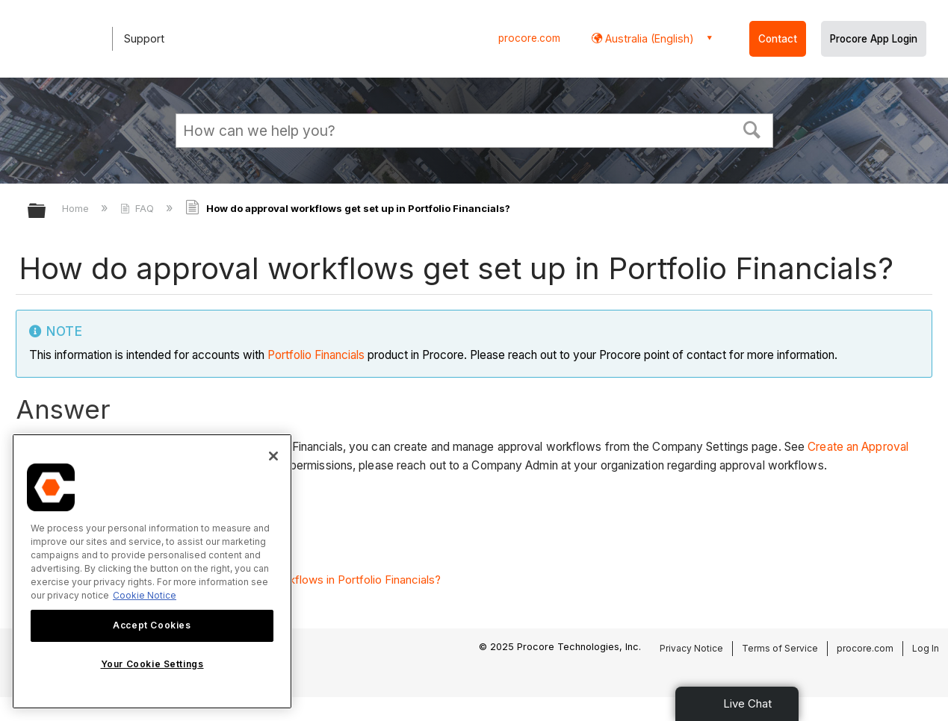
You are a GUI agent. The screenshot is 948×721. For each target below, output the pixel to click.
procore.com (529, 38)
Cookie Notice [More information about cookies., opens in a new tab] (144, 595)
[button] (751, 128)
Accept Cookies (151, 625)
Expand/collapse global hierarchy (46, 211)
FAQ (138, 208)
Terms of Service (780, 648)
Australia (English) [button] (648, 38)
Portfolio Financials (316, 355)
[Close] (273, 456)
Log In (925, 648)
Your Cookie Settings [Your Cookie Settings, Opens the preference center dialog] (152, 664)
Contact (777, 39)
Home (77, 208)
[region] (152, 571)
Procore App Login (873, 39)
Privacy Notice (691, 648)
